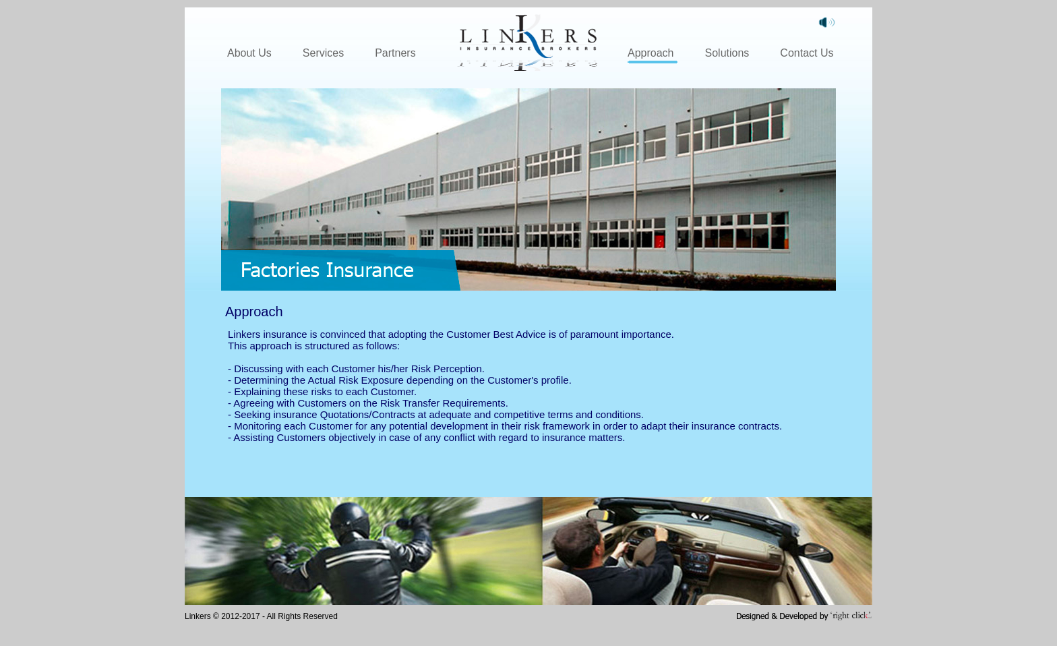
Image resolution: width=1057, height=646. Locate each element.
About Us (249, 53)
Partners (395, 53)
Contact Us (806, 53)
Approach (651, 53)
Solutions (727, 53)
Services (323, 53)
